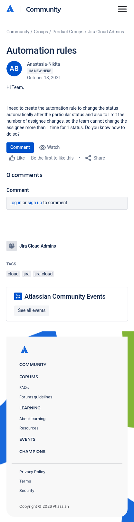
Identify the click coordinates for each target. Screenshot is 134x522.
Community (43, 9)
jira (27, 273)
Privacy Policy (32, 471)
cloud (13, 273)
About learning (32, 418)
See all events (31, 310)
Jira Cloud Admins (106, 31)
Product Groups (68, 31)
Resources (28, 428)
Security (26, 490)
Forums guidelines (35, 396)
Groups (41, 31)
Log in (15, 202)
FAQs (24, 387)
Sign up (35, 202)
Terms (25, 481)
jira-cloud (43, 273)
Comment (20, 147)
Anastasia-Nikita (43, 64)
